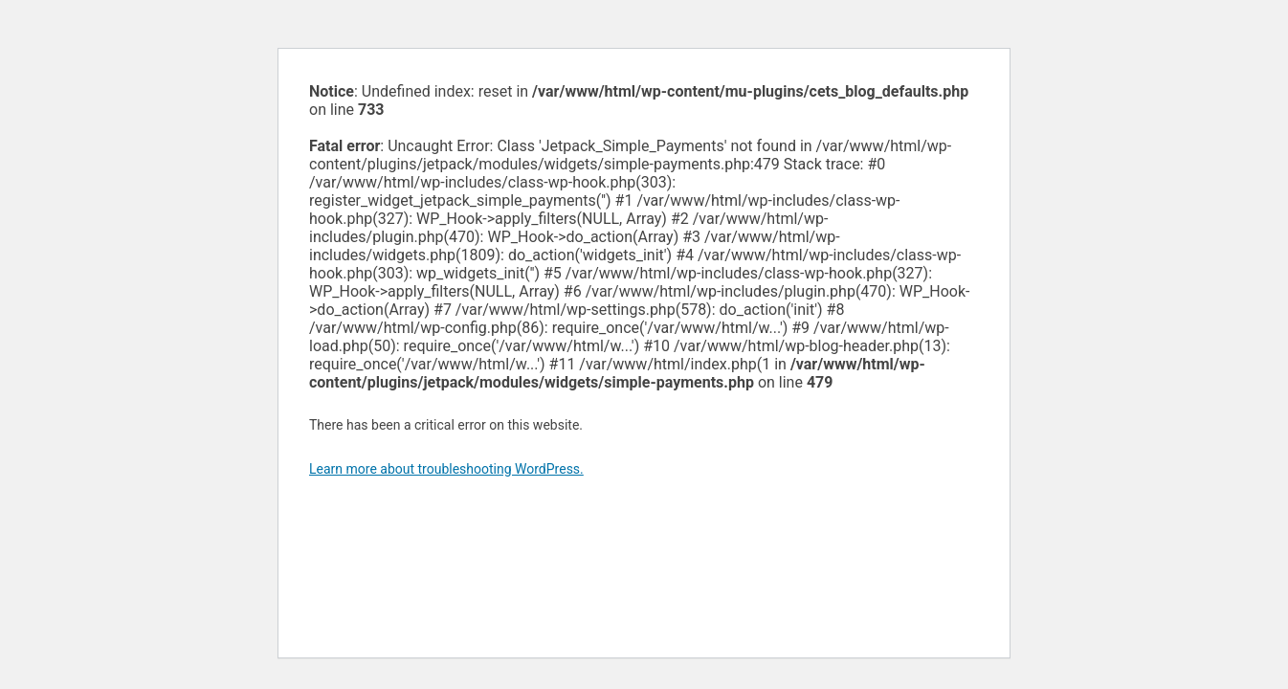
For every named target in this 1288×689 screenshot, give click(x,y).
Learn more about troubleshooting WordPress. (446, 469)
